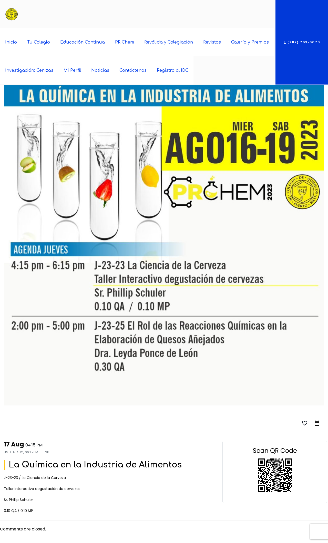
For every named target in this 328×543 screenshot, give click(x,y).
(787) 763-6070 (301, 42)
